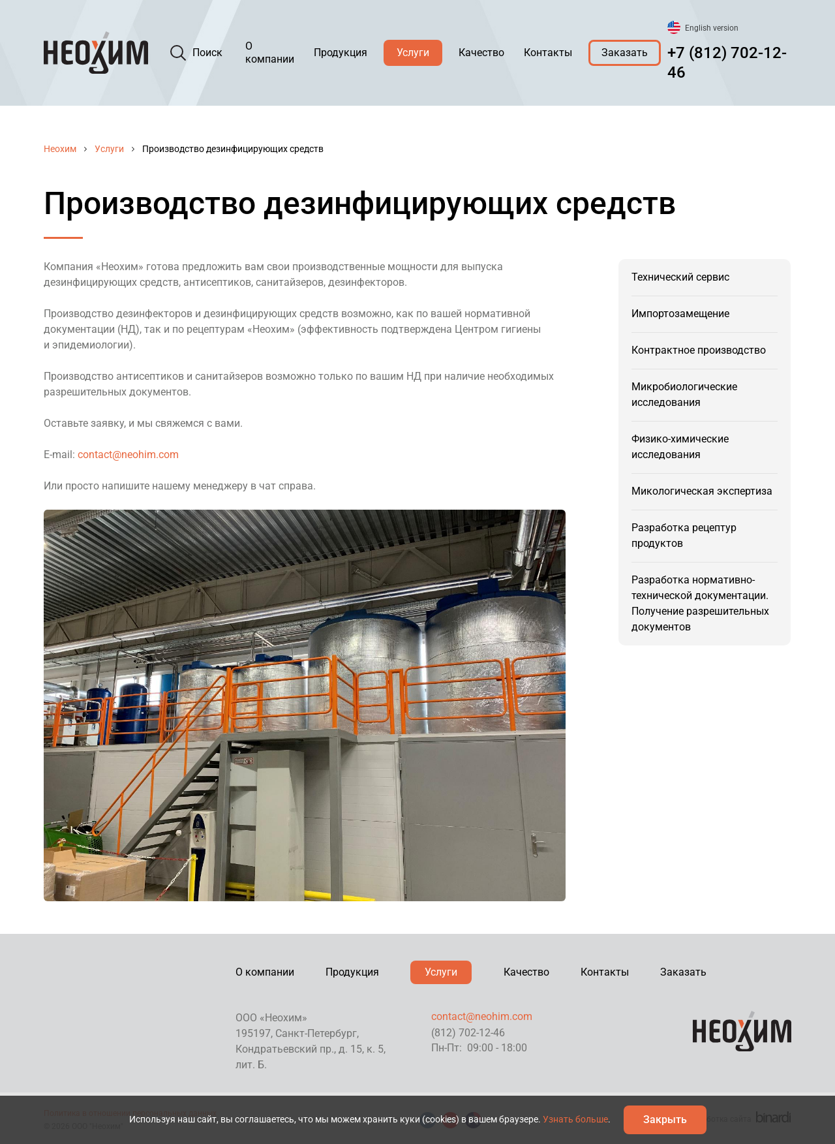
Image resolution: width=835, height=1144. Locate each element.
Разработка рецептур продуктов (683, 535)
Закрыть (665, 1119)
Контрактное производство (698, 350)
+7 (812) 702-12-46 (727, 63)
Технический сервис (680, 277)
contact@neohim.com (128, 454)
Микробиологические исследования (684, 394)
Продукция (340, 52)
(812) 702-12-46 (468, 1033)
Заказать (624, 52)
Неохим (60, 149)
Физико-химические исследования (680, 447)
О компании (269, 52)
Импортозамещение (680, 313)
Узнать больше (575, 1119)
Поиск (207, 52)
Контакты (548, 52)
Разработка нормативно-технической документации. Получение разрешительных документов (700, 603)
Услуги (413, 52)
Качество (481, 52)
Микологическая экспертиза (701, 491)
